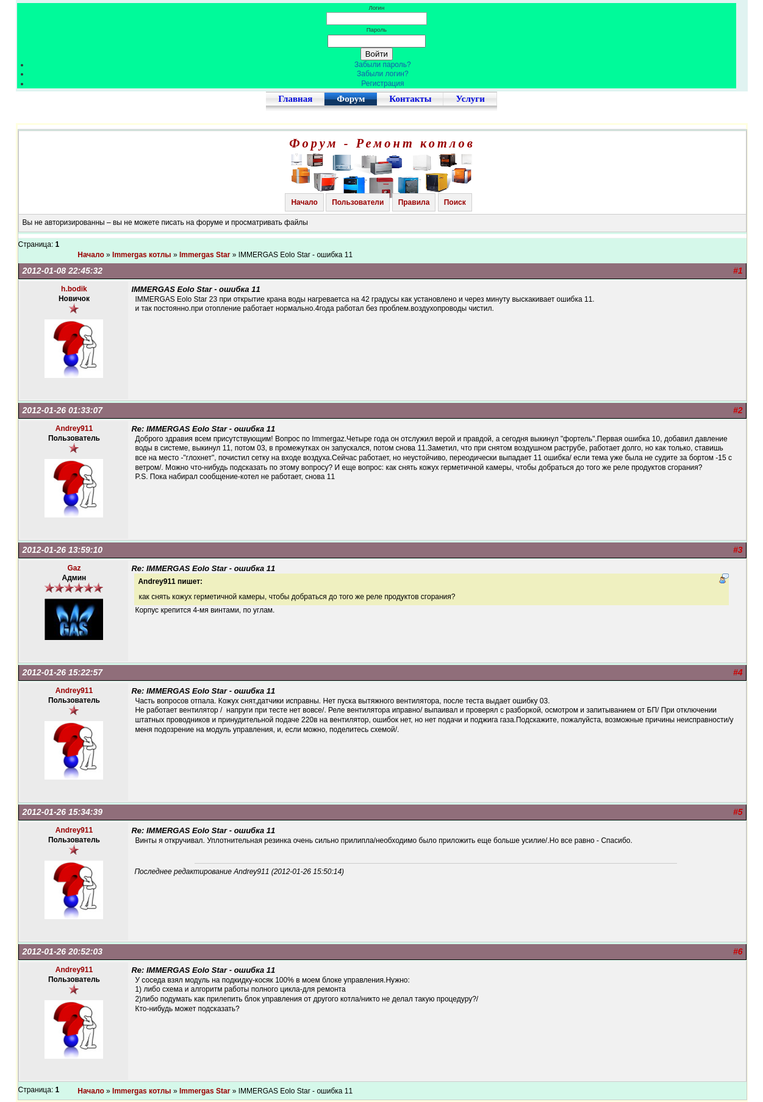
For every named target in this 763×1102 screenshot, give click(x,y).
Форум (351, 99)
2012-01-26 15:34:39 (63, 812)
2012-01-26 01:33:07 (63, 410)
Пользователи (358, 202)
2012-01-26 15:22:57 (63, 672)
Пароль (377, 29)
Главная (295, 99)
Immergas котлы (141, 255)
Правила (414, 202)
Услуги (470, 99)
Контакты (410, 99)
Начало (304, 202)
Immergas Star (204, 255)
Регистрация (382, 83)
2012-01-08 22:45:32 (63, 271)
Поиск (455, 202)
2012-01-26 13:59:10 (63, 550)
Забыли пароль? (382, 64)
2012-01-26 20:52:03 (63, 951)
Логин (376, 7)
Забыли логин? (383, 73)
